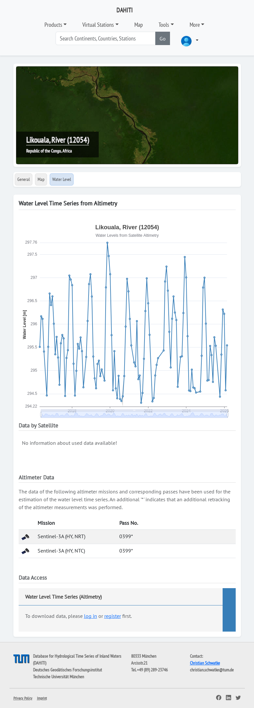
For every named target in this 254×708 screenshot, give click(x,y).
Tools (164, 24)
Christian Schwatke (205, 663)
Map (138, 24)
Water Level (61, 179)
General (23, 179)
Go (163, 38)
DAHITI (124, 10)
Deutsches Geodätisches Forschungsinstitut (67, 670)
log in (90, 616)
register (112, 616)
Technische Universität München (58, 677)
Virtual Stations (98, 24)
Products (53, 24)
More (195, 24)
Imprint (42, 698)
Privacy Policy (22, 698)
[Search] (106, 38)
